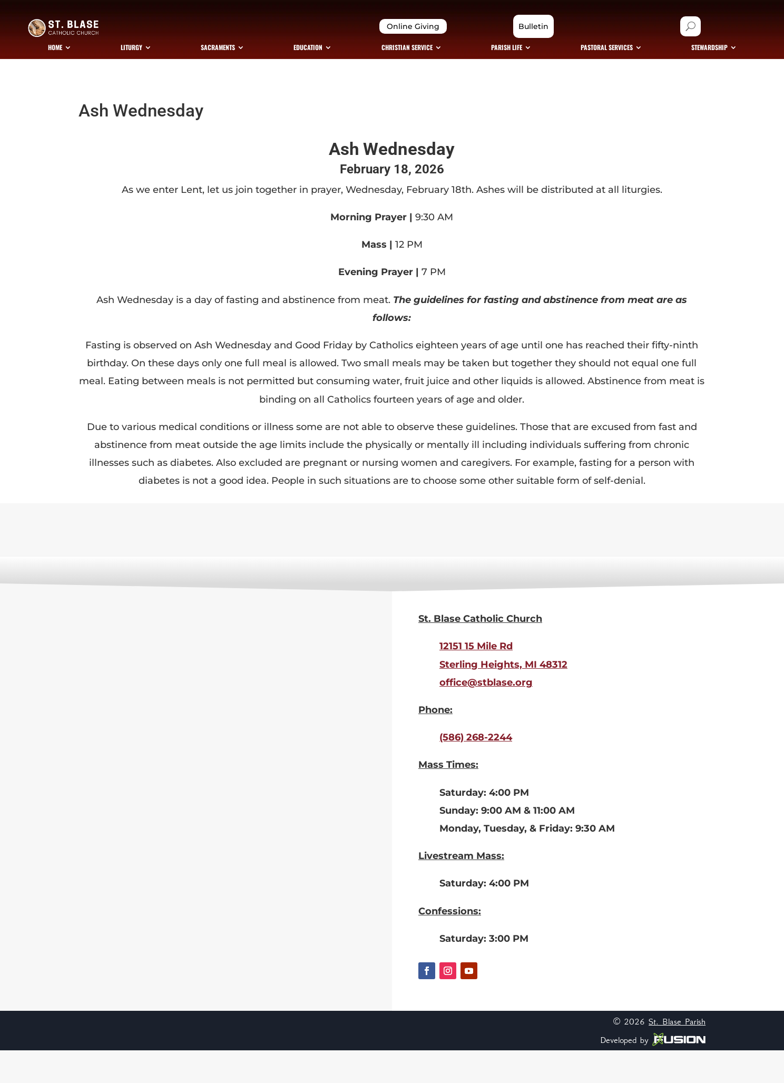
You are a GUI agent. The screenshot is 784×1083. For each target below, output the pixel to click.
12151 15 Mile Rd (476, 679)
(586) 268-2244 (475, 770)
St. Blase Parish (677, 1054)
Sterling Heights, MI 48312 (503, 697)
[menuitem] (133, 71)
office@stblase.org (486, 715)
